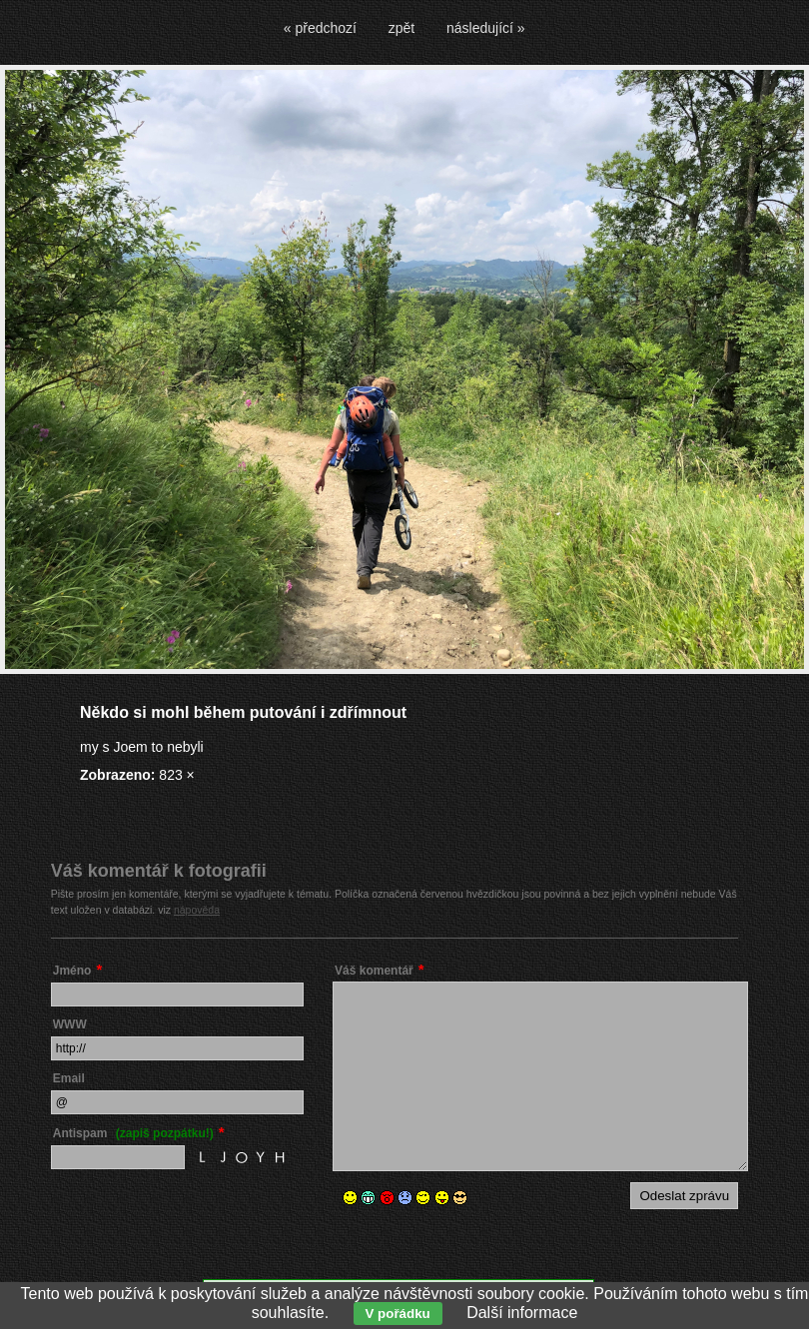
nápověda (197, 910)
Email (69, 1078)
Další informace (521, 1312)
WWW (70, 1024)
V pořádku (398, 1313)
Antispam (133, 1133)
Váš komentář (374, 971)
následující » (485, 28)
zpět (401, 28)
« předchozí (320, 28)
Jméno (72, 971)
